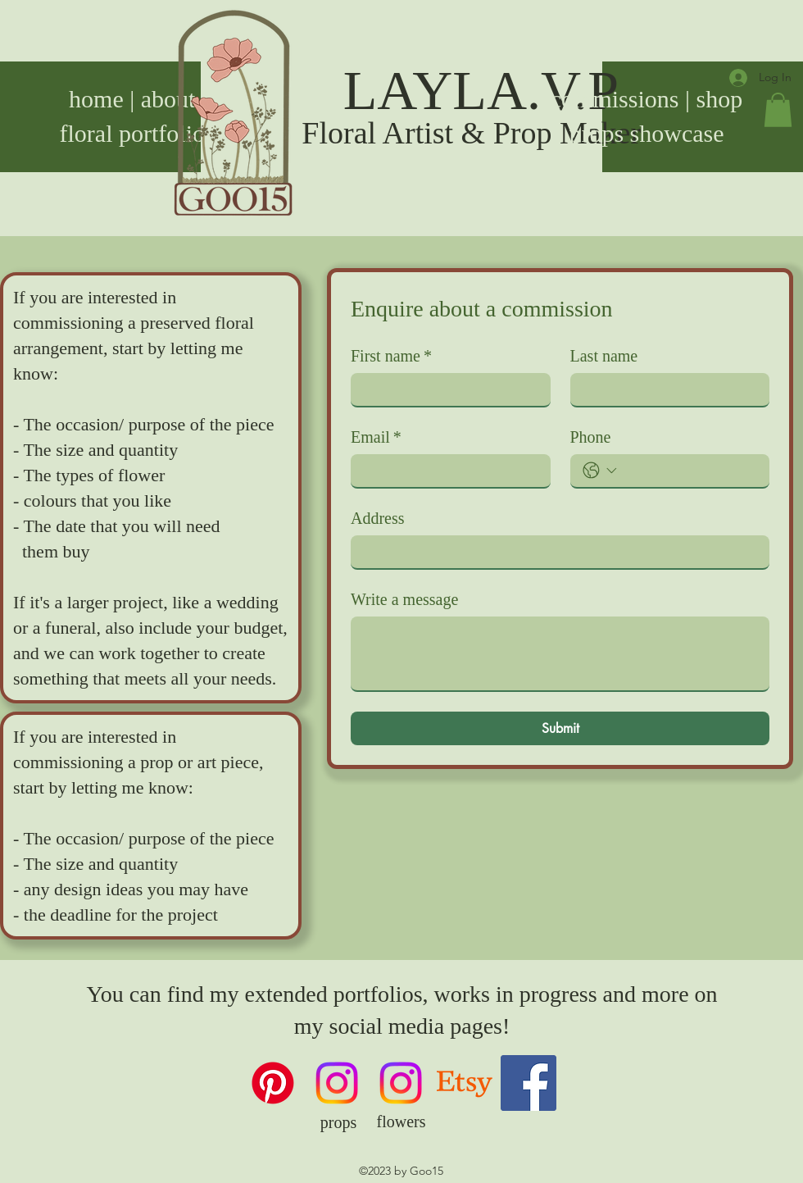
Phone (590, 437)
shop (719, 98)
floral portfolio (132, 133)
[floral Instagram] (401, 1083)
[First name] (446, 389)
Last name (604, 356)
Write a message (404, 599)
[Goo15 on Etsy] (464, 1083)
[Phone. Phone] (689, 470)
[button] (778, 110)
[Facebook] (528, 1083)
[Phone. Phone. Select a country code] (599, 470)
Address (378, 518)
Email (376, 437)
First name (391, 356)
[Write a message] (560, 653)
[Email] (446, 470)
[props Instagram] (337, 1083)
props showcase (646, 133)
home (96, 98)
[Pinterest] (273, 1083)
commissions (615, 98)
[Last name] (665, 389)
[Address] (555, 551)
